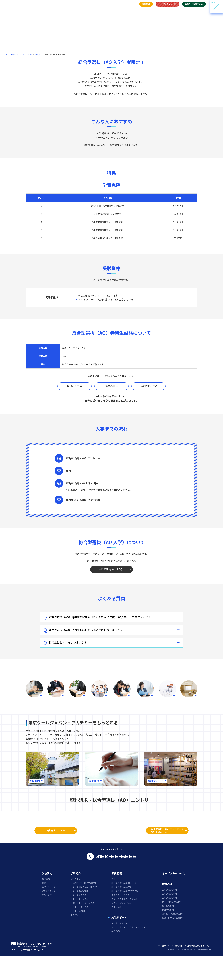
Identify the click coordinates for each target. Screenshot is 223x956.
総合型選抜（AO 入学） (111, 569)
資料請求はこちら (56, 830)
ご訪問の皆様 (153, 10)
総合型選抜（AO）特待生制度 (125, 890)
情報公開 (178, 945)
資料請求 (146, 4)
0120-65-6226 (115, 856)
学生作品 (75, 914)
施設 (44, 882)
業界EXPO (116, 931)
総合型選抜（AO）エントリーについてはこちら (167, 830)
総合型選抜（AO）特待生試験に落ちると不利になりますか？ (83, 629)
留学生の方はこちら (194, 4)
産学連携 (46, 879)
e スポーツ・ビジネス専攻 (84, 882)
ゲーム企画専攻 (79, 894)
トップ (83, 10)
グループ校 (47, 894)
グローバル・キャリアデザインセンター (129, 927)
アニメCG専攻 (79, 910)
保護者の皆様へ (169, 909)
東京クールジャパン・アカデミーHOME (18, 54)
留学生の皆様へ (169, 905)
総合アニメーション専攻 (83, 902)
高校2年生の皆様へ (170, 893)
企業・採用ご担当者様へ (173, 917)
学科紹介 (108, 10)
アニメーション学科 (79, 898)
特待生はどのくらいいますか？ (65, 642)
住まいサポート (118, 906)
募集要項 (122, 10)
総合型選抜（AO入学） (122, 886)
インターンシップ (119, 923)
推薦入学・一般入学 (120, 894)
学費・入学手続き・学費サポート (126, 898)
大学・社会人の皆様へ (172, 901)
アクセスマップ (49, 890)
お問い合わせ (170, 10)
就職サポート (136, 10)
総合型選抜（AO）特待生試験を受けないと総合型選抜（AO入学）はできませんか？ (97, 617)
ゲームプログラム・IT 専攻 (85, 886)
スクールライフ (49, 886)
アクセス (132, 4)
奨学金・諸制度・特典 (121, 902)
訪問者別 (167, 884)
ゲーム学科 (75, 879)
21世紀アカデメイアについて (194, 10)
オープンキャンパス (167, 4)
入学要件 (115, 879)
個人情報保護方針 (191, 945)
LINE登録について (165, 945)
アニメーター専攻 (80, 906)
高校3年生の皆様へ (170, 889)
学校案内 (95, 10)
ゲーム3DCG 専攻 (80, 890)
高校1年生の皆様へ (170, 897)
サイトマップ (206, 945)
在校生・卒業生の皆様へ (173, 913)
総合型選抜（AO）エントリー (125, 882)
